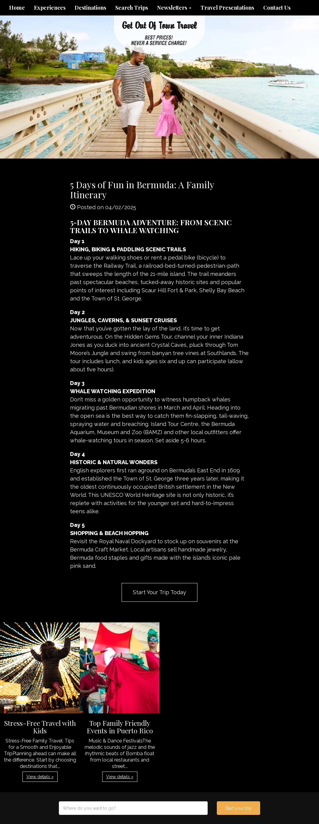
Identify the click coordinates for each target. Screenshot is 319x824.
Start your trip (238, 808)
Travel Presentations (227, 7)
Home (17, 7)
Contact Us (276, 7)
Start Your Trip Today (159, 592)
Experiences (49, 7)
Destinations (90, 7)
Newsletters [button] (174, 7)
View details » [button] (40, 776)
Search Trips (131, 7)
